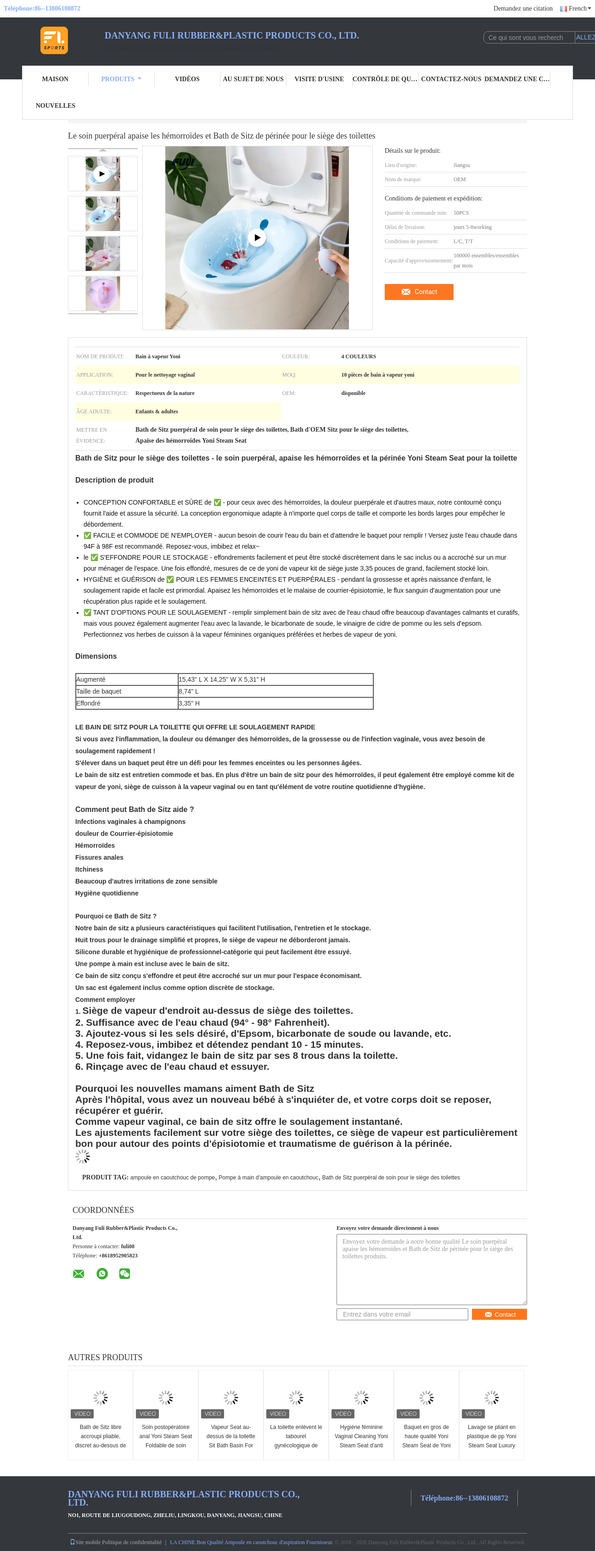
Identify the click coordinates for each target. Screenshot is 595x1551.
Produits (121, 79)
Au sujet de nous (253, 79)
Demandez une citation (523, 8)
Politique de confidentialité (132, 1542)
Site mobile (85, 1542)
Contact (426, 291)
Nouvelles (55, 105)
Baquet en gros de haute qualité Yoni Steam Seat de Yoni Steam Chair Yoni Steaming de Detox (426, 1445)
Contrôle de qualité (386, 79)
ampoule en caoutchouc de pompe (172, 1177)
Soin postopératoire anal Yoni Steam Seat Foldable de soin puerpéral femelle (166, 1441)
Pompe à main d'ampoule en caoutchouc (268, 1177)
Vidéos (187, 79)
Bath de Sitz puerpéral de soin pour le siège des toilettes (391, 1177)
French (580, 8)
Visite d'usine (319, 79)
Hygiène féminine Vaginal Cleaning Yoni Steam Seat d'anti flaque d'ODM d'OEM (361, 1441)
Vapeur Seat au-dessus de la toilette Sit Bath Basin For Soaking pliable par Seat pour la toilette (231, 1445)
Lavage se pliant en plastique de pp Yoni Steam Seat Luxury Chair (491, 1441)
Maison (55, 79)
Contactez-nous (451, 79)
